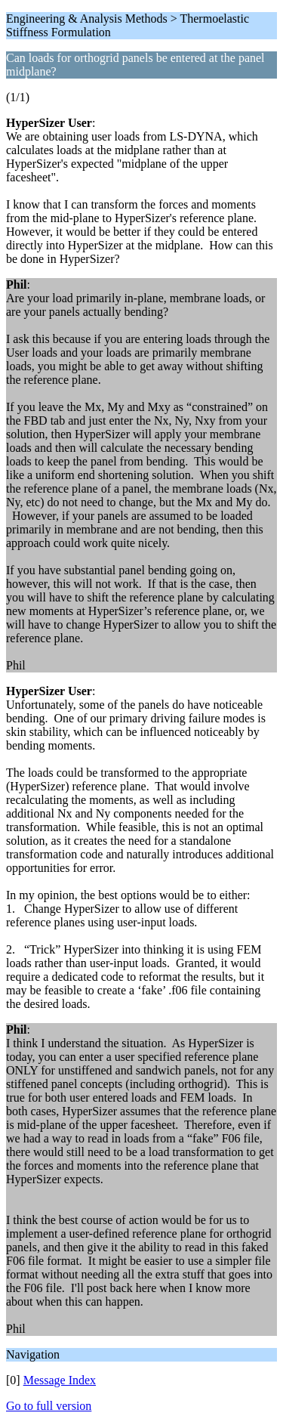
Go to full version (48, 1405)
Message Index (59, 1380)
